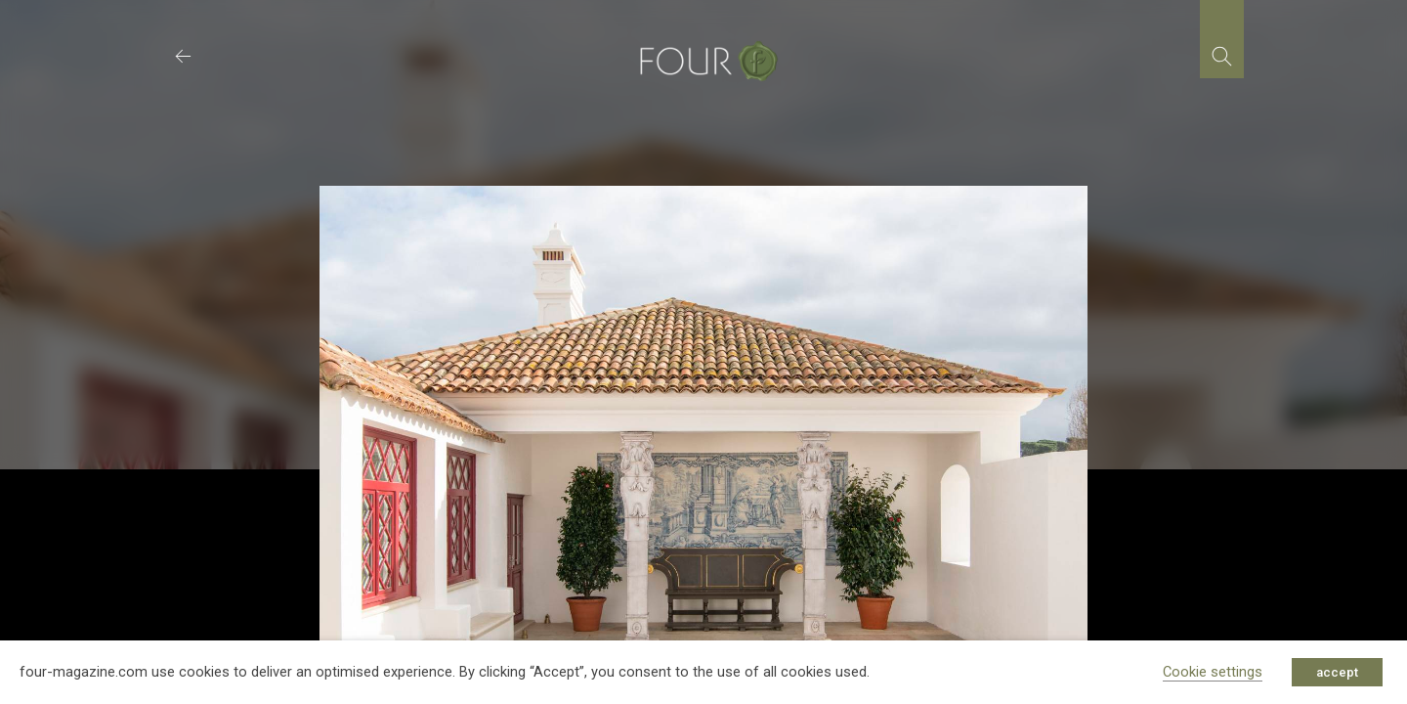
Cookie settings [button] (1212, 672)
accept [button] (1337, 672)
